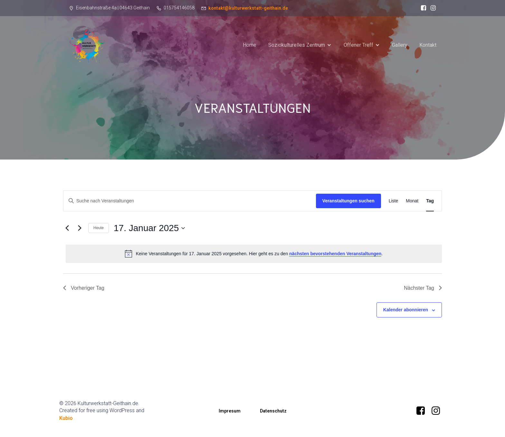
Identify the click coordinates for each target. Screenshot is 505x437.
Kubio (66, 418)
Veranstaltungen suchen (348, 200)
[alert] (254, 254)
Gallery (399, 45)
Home (249, 45)
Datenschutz (273, 410)
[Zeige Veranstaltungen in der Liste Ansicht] (393, 201)
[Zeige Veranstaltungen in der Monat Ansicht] (412, 201)
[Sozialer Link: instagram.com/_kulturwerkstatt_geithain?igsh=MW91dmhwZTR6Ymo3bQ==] (431, 8)
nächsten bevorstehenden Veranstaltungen (335, 253)
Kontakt (427, 45)
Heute (98, 228)
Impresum (230, 410)
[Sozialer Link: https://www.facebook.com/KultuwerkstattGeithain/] (422, 8)
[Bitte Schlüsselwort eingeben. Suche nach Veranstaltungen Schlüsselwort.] (189, 201)
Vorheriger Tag (83, 288)
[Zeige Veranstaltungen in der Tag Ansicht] (430, 201)
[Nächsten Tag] (79, 228)
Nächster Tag (423, 288)
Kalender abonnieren (405, 309)
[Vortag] (67, 228)
